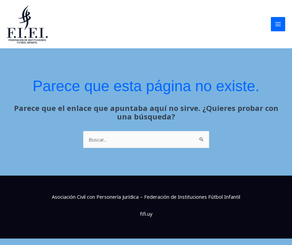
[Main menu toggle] (278, 24)
